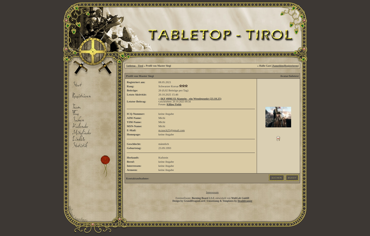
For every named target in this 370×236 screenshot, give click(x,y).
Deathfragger (245, 200)
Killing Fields (173, 104)
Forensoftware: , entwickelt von (212, 198)
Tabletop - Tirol (134, 65)
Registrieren (291, 65)
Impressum (212, 192)
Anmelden (278, 65)
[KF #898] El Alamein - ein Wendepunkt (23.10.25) (191, 98)
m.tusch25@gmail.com (171, 130)
